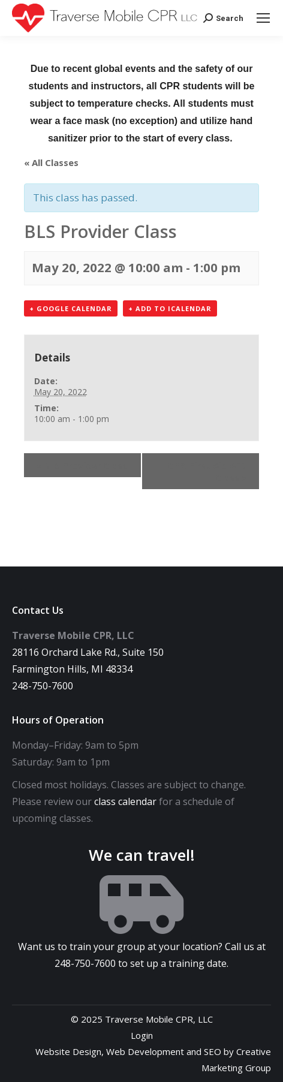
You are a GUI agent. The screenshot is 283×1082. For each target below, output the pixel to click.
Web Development (145, 1051)
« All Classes (51, 162)
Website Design (68, 1051)
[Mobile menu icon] (263, 18)
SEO (212, 1051)
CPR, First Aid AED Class (207, 471)
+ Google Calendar (70, 308)
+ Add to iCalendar (170, 308)
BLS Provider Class (81, 465)
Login (142, 1035)
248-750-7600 (42, 685)
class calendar (125, 801)
